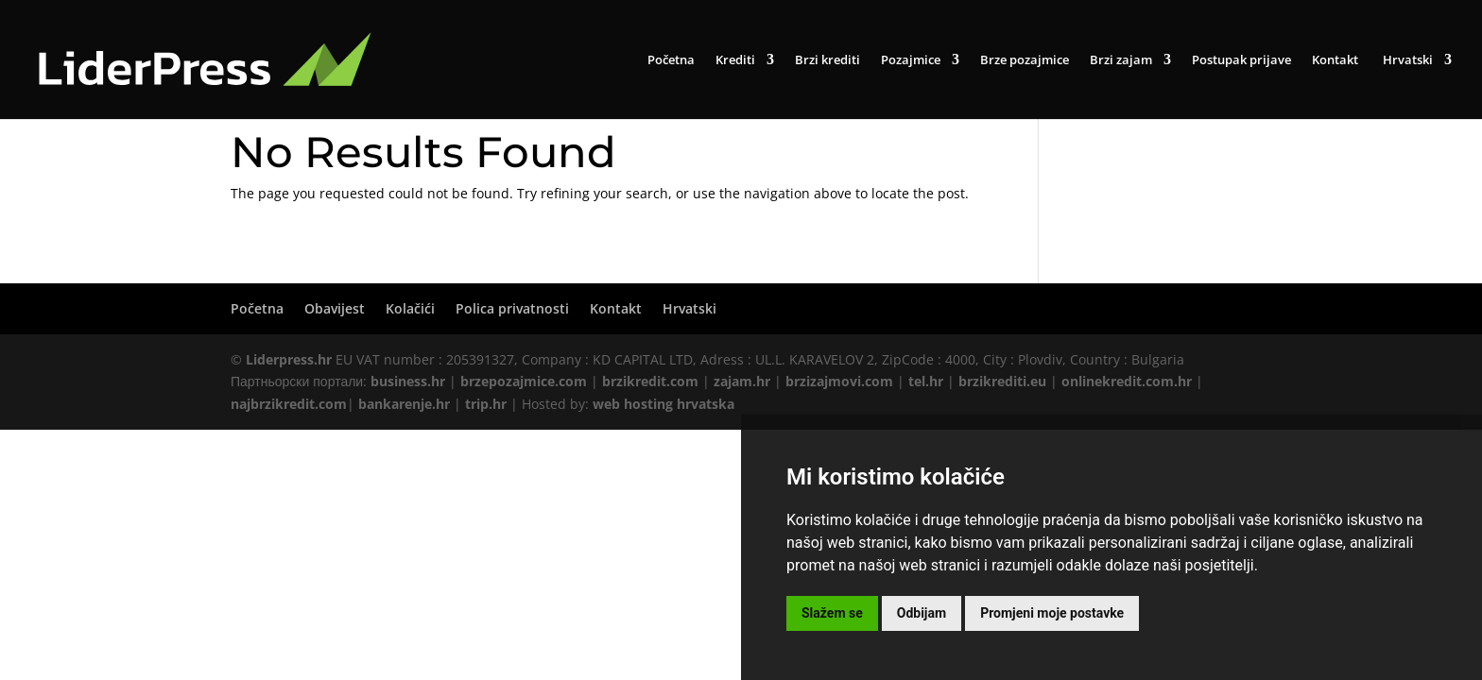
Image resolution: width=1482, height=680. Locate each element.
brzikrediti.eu (1002, 381)
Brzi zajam (1121, 60)
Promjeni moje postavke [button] (1052, 612)
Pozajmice (910, 60)
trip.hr (486, 404)
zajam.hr (742, 381)
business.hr (407, 381)
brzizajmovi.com (839, 381)
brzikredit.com (650, 381)
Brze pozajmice (1024, 60)
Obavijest (334, 308)
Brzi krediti (827, 60)
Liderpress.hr (289, 359)
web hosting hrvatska (663, 404)
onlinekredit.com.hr (1126, 381)
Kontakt (1335, 60)
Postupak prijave (1241, 60)
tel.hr (925, 381)
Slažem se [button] (832, 612)
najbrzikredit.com (289, 404)
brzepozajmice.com (523, 381)
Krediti (735, 60)
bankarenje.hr (404, 404)
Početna (671, 60)
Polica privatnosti (512, 308)
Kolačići (410, 308)
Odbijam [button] (921, 612)
